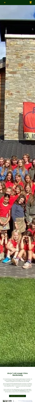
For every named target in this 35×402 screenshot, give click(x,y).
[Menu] (5, 2)
